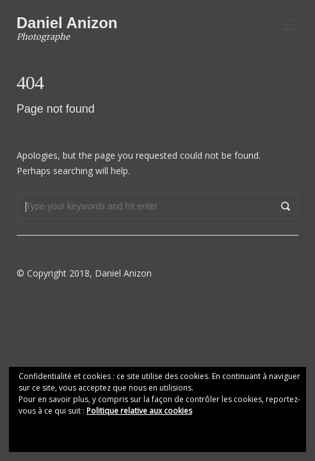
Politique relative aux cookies (139, 410)
